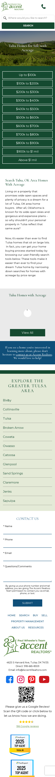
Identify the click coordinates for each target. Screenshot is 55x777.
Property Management (27, 621)
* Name (7, 526)
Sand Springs (13, 473)
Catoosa (9, 455)
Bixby (7, 400)
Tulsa (7, 418)
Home (12, 615)
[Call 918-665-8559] (43, 6)
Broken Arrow (13, 427)
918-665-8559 (31, 666)
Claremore (11, 482)
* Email (7, 553)
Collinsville (11, 409)
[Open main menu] (50, 6)
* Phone (8, 539)
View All (27, 332)
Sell (45, 615)
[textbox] (30, 18)
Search (28, 25)
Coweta (8, 437)
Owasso (9, 446)
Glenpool (10, 464)
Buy (35, 615)
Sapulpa (9, 501)
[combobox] (28, 18)
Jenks (7, 491)
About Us (18, 627)
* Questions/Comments (17, 566)
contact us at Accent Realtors (34, 354)
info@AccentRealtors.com (31, 670)
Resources (36, 627)
